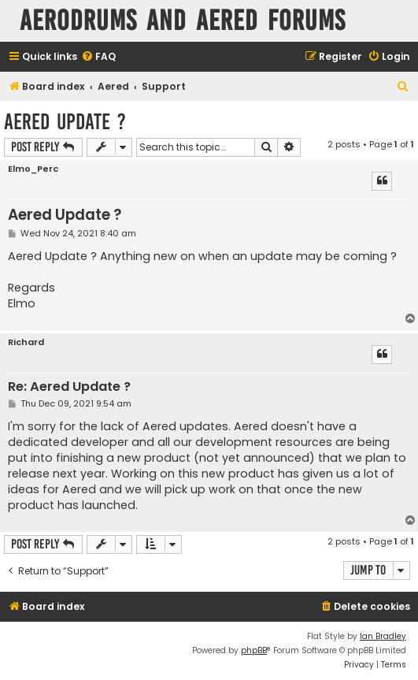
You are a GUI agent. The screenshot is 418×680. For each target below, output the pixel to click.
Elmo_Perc (33, 169)
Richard (26, 342)
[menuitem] (98, 57)
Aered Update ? (65, 122)
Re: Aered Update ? (69, 387)
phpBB (254, 650)
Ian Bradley (383, 636)
